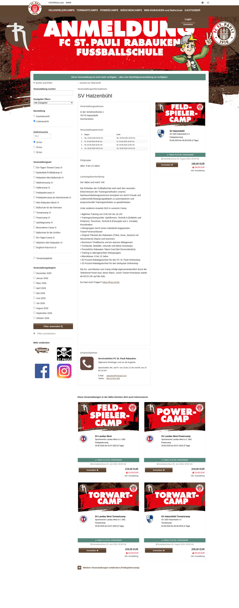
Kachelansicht (41, 116)
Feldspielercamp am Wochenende (52, 197)
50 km (37, 152)
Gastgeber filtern (53, 101)
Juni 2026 (39, 298)
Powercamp (41, 217)
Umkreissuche (42, 132)
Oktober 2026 (41, 318)
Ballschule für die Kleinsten (47, 207)
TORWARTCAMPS (87, 10)
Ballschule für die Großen (46, 232)
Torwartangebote (42, 258)
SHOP (68, 3)
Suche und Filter (44, 83)
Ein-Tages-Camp (44, 237)
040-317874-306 (113, 378)
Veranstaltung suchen (53, 89)
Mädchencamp (43, 182)
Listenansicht (41, 121)
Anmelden (188, 24)
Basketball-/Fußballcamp (47, 172)
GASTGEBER (192, 10)
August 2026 (40, 308)
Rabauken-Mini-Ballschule (48, 177)
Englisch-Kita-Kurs (44, 247)
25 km (37, 147)
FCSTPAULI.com (56, 3)
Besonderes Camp (44, 227)
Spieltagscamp (43, 222)
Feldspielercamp (43, 192)
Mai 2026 (39, 293)
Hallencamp (41, 187)
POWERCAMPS (109, 10)
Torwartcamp (42, 212)
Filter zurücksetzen (46, 333)
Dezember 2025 (42, 273)
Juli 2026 (39, 303)
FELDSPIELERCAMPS (62, 10)
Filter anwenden (53, 326)
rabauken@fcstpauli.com (116, 376)
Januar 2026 (40, 278)
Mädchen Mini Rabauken (47, 242)
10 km (37, 142)
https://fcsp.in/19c (111, 282)
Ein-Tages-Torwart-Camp (47, 167)
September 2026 (42, 313)
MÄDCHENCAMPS (131, 10)
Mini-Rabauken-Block (46, 202)
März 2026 (39, 283)
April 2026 (39, 288)
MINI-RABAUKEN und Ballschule (163, 10)
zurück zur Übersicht (90, 83)
